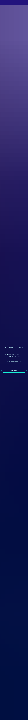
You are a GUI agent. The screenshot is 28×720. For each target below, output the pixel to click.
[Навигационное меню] (25, 2)
